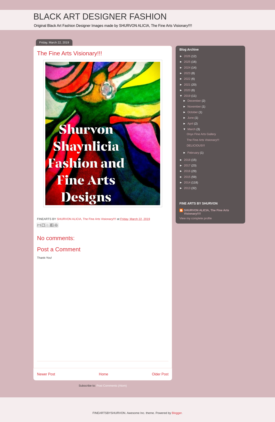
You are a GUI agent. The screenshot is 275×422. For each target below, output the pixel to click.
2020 (187, 90)
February (194, 152)
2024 (187, 67)
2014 (187, 182)
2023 (187, 73)
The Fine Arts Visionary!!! (203, 140)
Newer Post (46, 374)
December (195, 100)
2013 (187, 188)
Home (103, 374)
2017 (187, 165)
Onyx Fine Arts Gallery (201, 134)
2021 (187, 84)
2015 (187, 177)
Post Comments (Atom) (111, 385)
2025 (187, 61)
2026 (187, 56)
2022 (187, 78)
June (191, 117)
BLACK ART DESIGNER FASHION (100, 16)
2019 (187, 95)
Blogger (177, 413)
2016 (187, 171)
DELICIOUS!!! (196, 145)
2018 (187, 159)
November (195, 106)
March (192, 129)
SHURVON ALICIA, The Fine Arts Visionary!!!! (206, 212)
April (191, 123)
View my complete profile (195, 218)
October (193, 112)
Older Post (160, 374)
